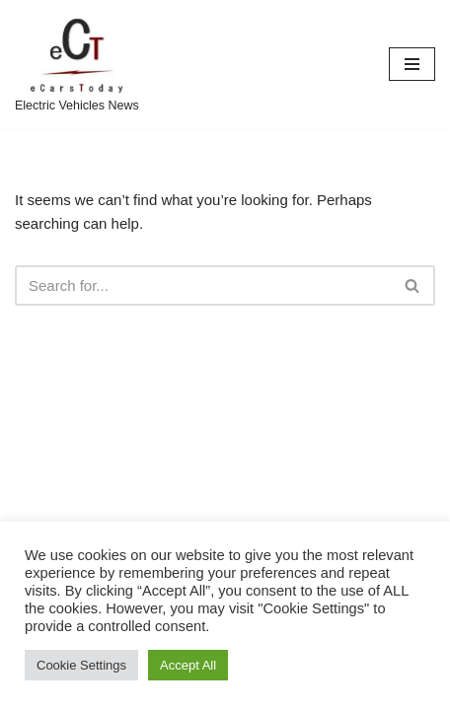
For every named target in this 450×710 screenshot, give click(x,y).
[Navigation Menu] (412, 64)
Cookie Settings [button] (81, 665)
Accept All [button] (188, 665)
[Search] (203, 285)
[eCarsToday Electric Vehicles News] (77, 64)
